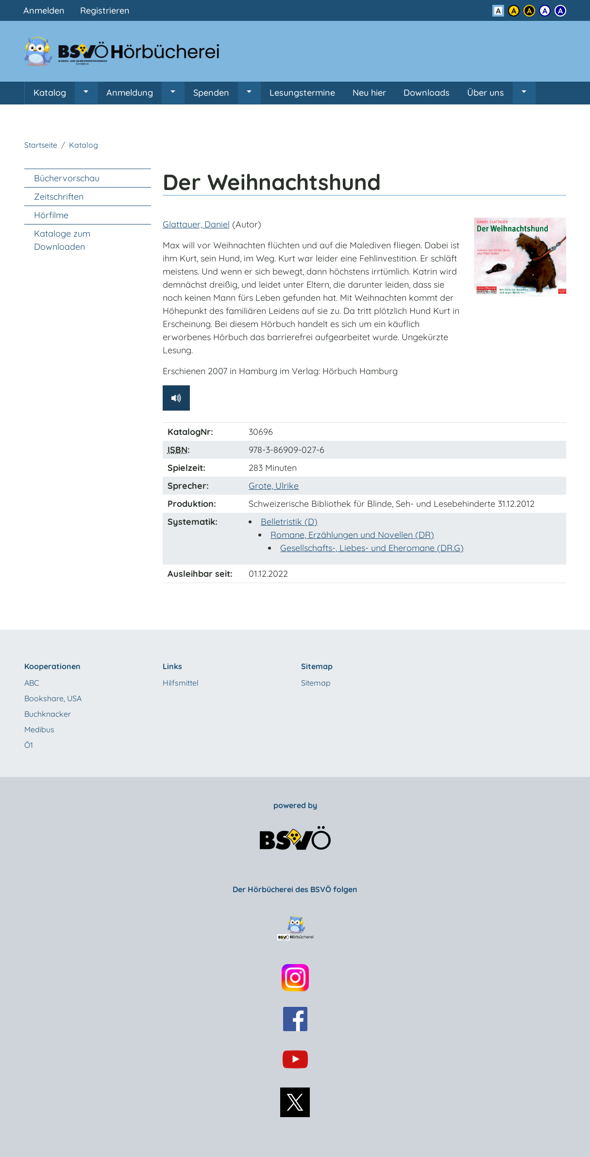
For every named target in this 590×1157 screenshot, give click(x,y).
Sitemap (316, 683)
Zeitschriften (59, 196)
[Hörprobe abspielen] (176, 398)
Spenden (211, 92)
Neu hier (369, 92)
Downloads (427, 92)
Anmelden (44, 10)
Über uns (485, 92)
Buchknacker (47, 714)
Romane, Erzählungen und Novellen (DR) (352, 534)
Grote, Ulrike (274, 485)
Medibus (39, 729)
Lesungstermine (302, 92)
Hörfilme (51, 215)
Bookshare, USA (53, 698)
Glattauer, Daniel (196, 224)
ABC (31, 683)
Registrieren (105, 10)
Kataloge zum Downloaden (62, 240)
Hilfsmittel (181, 683)
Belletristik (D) (289, 521)
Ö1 (28, 745)
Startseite (40, 145)
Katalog (50, 92)
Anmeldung (129, 92)
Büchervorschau (67, 178)
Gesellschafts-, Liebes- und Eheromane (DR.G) (372, 547)
